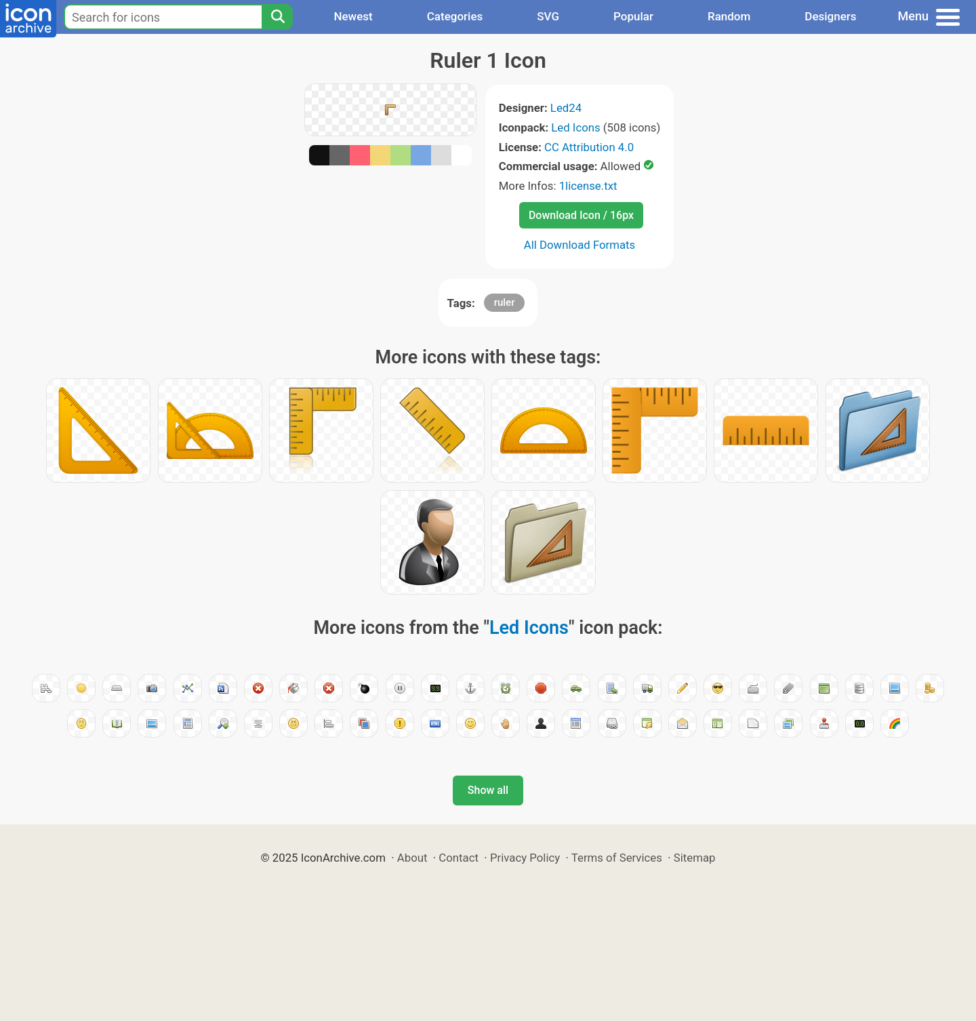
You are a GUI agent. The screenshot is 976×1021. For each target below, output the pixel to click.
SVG (548, 16)
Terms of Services (616, 857)
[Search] (277, 17)
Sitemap (695, 857)
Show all (488, 790)
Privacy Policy (525, 857)
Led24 (566, 108)
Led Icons (575, 127)
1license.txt (588, 186)
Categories (455, 16)
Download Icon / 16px (581, 215)
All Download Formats (580, 245)
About (412, 857)
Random (729, 16)
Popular (633, 16)
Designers (830, 16)
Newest (352, 16)
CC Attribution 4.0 (589, 147)
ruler (504, 302)
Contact (459, 857)
